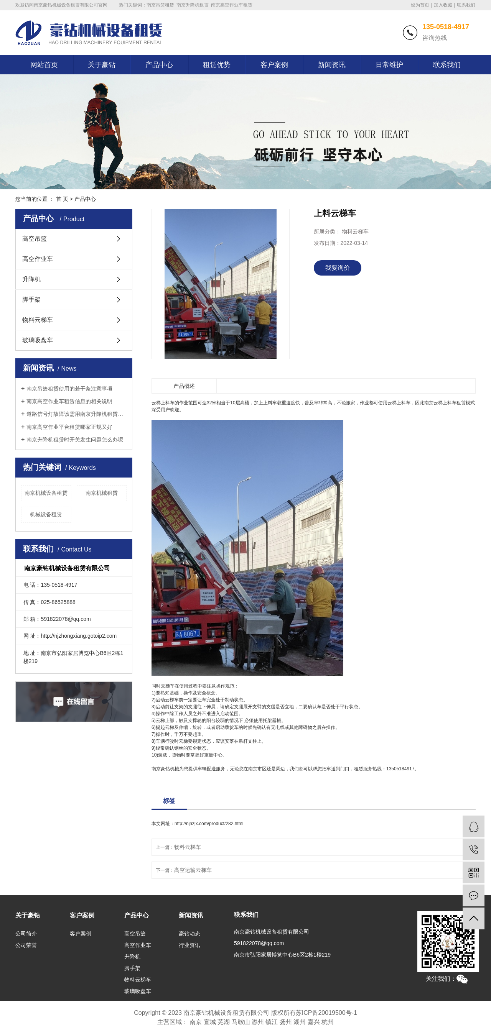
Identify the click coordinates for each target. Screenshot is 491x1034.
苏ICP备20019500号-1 (326, 1012)
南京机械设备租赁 (46, 493)
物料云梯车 (37, 320)
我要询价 (337, 267)
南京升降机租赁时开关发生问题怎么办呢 (74, 440)
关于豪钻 (101, 65)
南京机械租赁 (102, 493)
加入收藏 (443, 5)
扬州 (286, 1022)
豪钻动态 (189, 934)
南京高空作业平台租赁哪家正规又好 (69, 427)
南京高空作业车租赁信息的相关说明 (69, 401)
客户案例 (274, 65)
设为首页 (420, 5)
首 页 (62, 199)
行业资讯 (189, 945)
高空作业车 (37, 259)
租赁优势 (217, 65)
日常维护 (389, 65)
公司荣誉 (26, 945)
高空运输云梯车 (193, 870)
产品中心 (159, 65)
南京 (195, 1022)
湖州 (299, 1022)
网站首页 (44, 65)
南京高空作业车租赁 (231, 5)
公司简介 (26, 934)
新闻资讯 (332, 65)
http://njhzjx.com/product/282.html (209, 823)
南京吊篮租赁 (160, 5)
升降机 (31, 279)
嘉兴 (314, 1022)
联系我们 (466, 5)
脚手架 (31, 299)
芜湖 (223, 1022)
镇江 (271, 1022)
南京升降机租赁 (192, 5)
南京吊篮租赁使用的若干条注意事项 (69, 389)
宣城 (210, 1022)
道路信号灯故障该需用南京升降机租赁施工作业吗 (76, 414)
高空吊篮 (34, 238)
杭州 (327, 1022)
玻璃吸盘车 (37, 340)
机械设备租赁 (46, 514)
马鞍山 (241, 1022)
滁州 (258, 1022)
